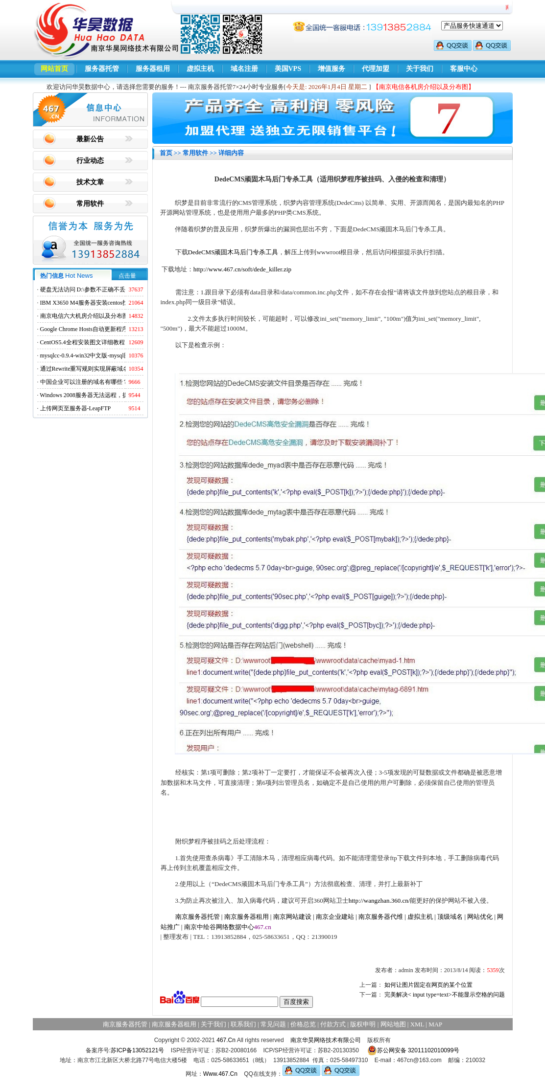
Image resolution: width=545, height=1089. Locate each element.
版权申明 (363, 1024)
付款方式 (333, 1024)
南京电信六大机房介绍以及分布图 (84, 315)
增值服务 (331, 68)
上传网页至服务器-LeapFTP (75, 408)
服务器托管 (102, 68)
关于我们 (419, 68)
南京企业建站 (335, 916)
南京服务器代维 (380, 916)
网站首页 (54, 68)
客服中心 (463, 68)
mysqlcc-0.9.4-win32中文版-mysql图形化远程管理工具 (108, 355)
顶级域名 (450, 916)
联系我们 (243, 1024)
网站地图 (393, 1024)
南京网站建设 (292, 916)
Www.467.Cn (220, 1073)
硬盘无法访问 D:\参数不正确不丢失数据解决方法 (103, 289)
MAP (435, 1024)
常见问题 (273, 1024)
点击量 (127, 275)
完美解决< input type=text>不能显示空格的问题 (444, 994)
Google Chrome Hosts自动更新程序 (84, 329)
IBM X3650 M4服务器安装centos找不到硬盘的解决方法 (111, 302)
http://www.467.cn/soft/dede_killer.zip (242, 269)
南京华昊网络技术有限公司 (325, 1040)
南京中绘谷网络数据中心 (219, 927)
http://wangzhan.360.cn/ (379, 900)
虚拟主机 (200, 68)
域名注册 (244, 68)
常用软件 (90, 203)
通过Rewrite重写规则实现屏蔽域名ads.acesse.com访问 (108, 368)
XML (417, 1024)
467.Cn (226, 1040)
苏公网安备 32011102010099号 (413, 1050)
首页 (166, 152)
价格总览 (303, 1024)
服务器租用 (153, 68)
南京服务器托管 (197, 916)
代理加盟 (375, 68)
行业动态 (90, 160)
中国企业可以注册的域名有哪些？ (84, 381)
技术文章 (90, 182)
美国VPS (288, 68)
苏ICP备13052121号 (137, 1050)
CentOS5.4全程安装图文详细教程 (82, 342)
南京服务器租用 (246, 916)
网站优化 (480, 916)
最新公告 (90, 139)
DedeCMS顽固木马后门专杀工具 (233, 252)
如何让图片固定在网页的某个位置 (428, 984)
